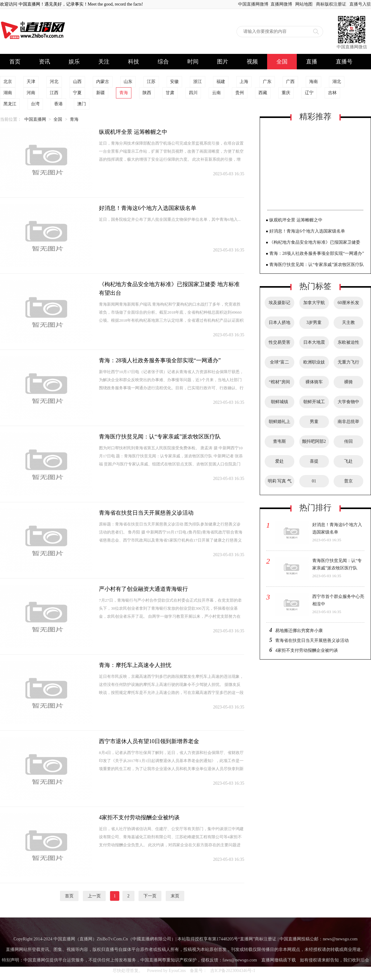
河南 (31, 92)
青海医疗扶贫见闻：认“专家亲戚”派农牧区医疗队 (160, 437)
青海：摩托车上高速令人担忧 (135, 665)
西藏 (262, 92)
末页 (175, 896)
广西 (290, 81)
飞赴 (348, 461)
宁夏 (77, 92)
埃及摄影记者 (279, 304)
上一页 (94, 896)
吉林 (332, 92)
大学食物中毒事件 (348, 403)
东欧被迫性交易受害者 (348, 344)
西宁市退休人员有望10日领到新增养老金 (149, 741)
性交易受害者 (279, 344)
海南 (313, 81)
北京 (7, 81)
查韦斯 (279, 441)
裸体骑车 (314, 382)
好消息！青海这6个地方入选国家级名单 (147, 208)
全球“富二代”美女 (279, 364)
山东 (128, 81)
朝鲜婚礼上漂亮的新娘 (279, 423)
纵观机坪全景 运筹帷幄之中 (133, 132)
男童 (314, 421)
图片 (222, 62)
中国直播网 (35, 119)
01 (314, 481)
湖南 (7, 92)
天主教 (348, 322)
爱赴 (279, 461)
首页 (14, 62)
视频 (252, 62)
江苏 (151, 81)
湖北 (336, 81)
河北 (54, 81)
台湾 (35, 104)
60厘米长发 (348, 302)
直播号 (344, 62)
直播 (311, 62)
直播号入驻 (360, 4)
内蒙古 (102, 81)
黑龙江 (9, 104)
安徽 (174, 81)
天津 (31, 81)
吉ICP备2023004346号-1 (232, 970)
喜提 (314, 461)
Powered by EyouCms (166, 970)
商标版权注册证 (331, 4)
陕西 (147, 92)
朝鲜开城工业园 (314, 403)
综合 (163, 62)
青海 (123, 92)
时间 (192, 62)
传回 (348, 441)
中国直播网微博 (253, 4)
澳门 (81, 104)
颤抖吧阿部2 (314, 441)
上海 (244, 81)
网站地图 (304, 4)
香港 (58, 104)
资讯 (44, 62)
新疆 (100, 92)
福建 (220, 81)
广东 (267, 81)
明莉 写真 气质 (280, 483)
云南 (216, 92)
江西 (54, 92)
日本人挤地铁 (279, 324)
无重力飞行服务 (348, 364)
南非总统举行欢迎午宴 (348, 423)
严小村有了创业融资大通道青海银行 (143, 589)
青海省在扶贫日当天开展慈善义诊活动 (146, 513)
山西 (77, 81)
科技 (133, 62)
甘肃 (170, 92)
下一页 (149, 896)
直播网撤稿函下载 (278, 960)
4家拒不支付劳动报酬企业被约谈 (139, 817)
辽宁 (309, 92)
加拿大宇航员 (314, 304)
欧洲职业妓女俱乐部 (314, 364)
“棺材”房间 (279, 382)
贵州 (239, 92)
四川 (193, 92)
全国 (282, 62)
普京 (348, 481)
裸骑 (348, 382)
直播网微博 (281, 4)
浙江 (197, 81)
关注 (103, 62)
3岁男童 (314, 322)
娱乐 (74, 62)
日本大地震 (314, 342)
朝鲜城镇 (279, 401)
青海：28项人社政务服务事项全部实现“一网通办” (160, 360)
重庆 (286, 92)
